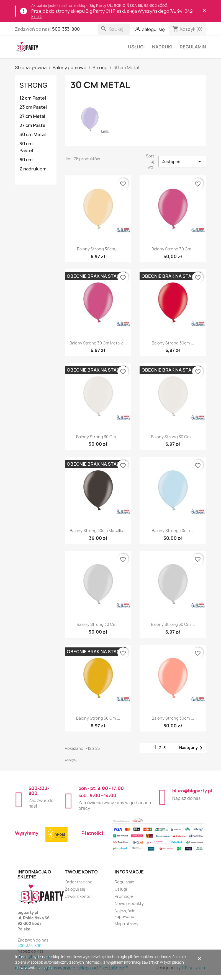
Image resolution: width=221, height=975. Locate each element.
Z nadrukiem (33, 169)
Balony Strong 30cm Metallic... (98, 530)
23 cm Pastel (33, 107)
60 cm (26, 160)
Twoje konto (81, 872)
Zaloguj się (75, 889)
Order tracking (78, 882)
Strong (33, 85)
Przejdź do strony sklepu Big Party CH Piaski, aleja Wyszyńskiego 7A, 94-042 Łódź (112, 14)
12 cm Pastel (32, 98)
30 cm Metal (32, 134)
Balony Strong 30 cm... (172, 248)
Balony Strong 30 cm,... (98, 436)
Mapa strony (126, 923)
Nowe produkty (129, 903)
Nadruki (162, 47)
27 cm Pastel (33, 125)
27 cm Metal (32, 116)
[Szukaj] (114, 29)
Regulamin (193, 47)
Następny (191, 748)
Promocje (124, 896)
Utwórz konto (78, 896)
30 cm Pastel (26, 147)
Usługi (136, 47)
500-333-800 (66, 29)
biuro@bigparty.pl (192, 791)
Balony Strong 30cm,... (98, 248)
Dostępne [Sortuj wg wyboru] (182, 161)
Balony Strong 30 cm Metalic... (98, 343)
